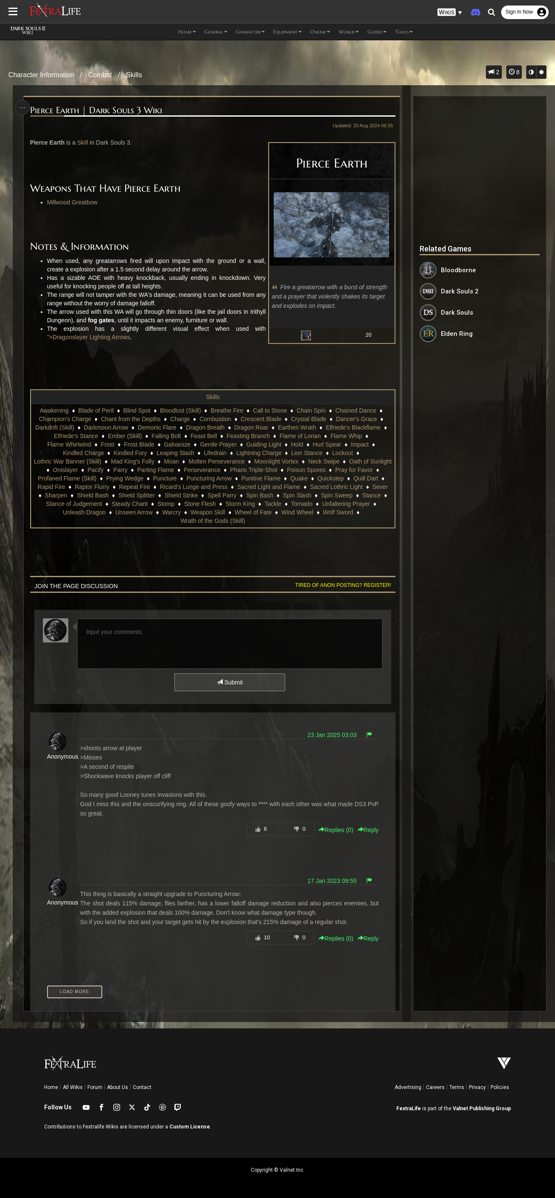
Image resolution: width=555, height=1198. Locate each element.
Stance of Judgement (74, 503)
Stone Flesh (200, 503)
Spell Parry (221, 495)
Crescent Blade (261, 419)
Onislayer (65, 469)
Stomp (165, 503)
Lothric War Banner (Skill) (67, 461)
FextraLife (408, 1108)
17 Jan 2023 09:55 (332, 880)
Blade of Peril (96, 410)
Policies (500, 1087)
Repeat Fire (134, 486)
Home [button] (187, 31)
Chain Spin (311, 410)
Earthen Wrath (297, 427)
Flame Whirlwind (69, 444)
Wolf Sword (338, 512)
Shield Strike (181, 495)
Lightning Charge (259, 453)
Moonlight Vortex (276, 461)
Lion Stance (306, 453)
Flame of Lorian (300, 436)
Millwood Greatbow (72, 202)
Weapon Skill (208, 512)
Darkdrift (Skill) (54, 427)
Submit (230, 682)
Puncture (165, 478)
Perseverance (202, 469)
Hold (297, 444)
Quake (299, 478)
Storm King (240, 503)
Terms (456, 1087)
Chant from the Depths (131, 419)
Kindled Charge (83, 453)
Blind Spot (137, 410)
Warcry (171, 512)
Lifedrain (215, 453)
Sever (380, 486)
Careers (435, 1087)
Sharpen (56, 495)
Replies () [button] (336, 830)
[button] (450, 12)
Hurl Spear (327, 444)
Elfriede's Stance (76, 436)
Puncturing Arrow (209, 478)
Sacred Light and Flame (268, 486)
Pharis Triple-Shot (253, 469)
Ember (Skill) (125, 436)
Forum (94, 1087)
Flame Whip (346, 436)
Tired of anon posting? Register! (343, 585)
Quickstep (330, 478)
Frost (108, 444)
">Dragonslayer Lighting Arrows (88, 337)
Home (51, 1087)
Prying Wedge (124, 478)
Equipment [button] (287, 31)
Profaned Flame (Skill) (67, 478)
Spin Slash (297, 495)
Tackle (272, 503)
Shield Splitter (136, 495)
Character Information (41, 75)
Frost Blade (139, 444)
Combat (100, 75)
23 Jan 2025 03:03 (332, 735)
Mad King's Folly (132, 461)
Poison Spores (306, 469)
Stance (371, 495)
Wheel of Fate (253, 512)
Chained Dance (355, 410)
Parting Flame (155, 469)
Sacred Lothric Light (336, 486)
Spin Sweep (337, 495)
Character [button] (250, 31)
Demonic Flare (157, 427)
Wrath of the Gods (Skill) (212, 520)
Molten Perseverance (216, 461)
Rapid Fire (51, 486)
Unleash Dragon (84, 512)
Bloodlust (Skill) (180, 410)
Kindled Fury (130, 453)
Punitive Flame (261, 478)
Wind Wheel (297, 512)
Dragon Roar (251, 427)
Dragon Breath (205, 427)
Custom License (189, 1127)
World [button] (349, 31)
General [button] (216, 31)
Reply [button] (368, 830)
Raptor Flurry (92, 486)
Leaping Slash (175, 453)
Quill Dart (365, 478)
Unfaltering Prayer (346, 503)
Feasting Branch (248, 436)
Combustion (215, 419)
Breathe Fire (226, 410)
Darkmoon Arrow (106, 427)
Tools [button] (404, 31)
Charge (180, 419)
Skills (134, 75)
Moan (171, 461)
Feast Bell (204, 436)
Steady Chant (130, 503)
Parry (120, 469)
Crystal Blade (308, 419)
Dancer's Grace (356, 419)
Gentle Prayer (218, 444)
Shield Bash (93, 495)
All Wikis (73, 1087)
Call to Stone (270, 410)
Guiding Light (264, 444)
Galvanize (177, 444)
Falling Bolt (166, 436)
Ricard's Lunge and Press (193, 486)
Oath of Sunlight (370, 461)
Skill (82, 142)
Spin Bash (259, 495)
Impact (360, 444)
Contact (142, 1087)
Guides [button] (377, 31)
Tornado (302, 503)
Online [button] (320, 31)
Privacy (477, 1087)
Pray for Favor (354, 469)
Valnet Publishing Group (482, 1108)
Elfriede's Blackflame (353, 427)
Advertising (408, 1087)
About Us (117, 1087)
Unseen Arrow (134, 512)
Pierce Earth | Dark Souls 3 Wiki (96, 110)
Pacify (95, 469)
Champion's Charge (65, 419)
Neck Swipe (323, 461)
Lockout (342, 453)
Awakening (54, 410)
